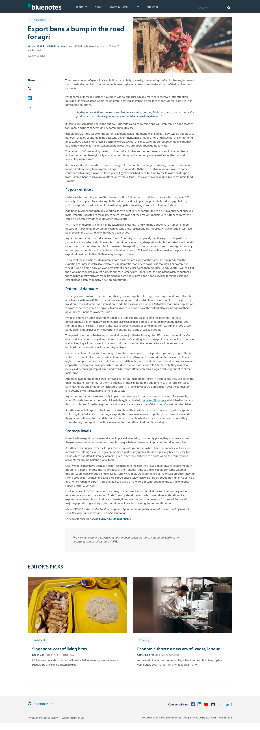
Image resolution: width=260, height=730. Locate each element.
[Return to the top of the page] (228, 705)
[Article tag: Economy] (144, 640)
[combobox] (214, 7)
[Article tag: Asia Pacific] (40, 640)
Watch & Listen (119, 6)
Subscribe (153, 6)
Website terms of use (73, 717)
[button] (35, 89)
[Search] (214, 7)
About (98, 6)
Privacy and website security (43, 717)
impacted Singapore (154, 400)
